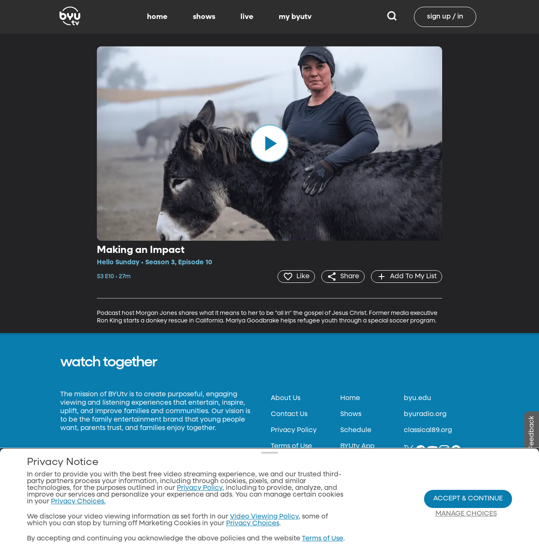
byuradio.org (425, 414)
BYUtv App (357, 446)
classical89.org (428, 430)
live (246, 17)
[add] (406, 276)
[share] (343, 276)
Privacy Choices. (78, 501)
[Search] (392, 17)
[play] (269, 143)
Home (350, 398)
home (157, 17)
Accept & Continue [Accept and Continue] (468, 498)
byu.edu (417, 398)
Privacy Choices (252, 523)
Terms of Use (291, 446)
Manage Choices (466, 514)
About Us (285, 398)
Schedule (355, 430)
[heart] (296, 276)
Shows (350, 414)
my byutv (295, 17)
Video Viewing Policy (264, 516)
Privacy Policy (294, 430)
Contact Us (289, 414)
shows (204, 17)
